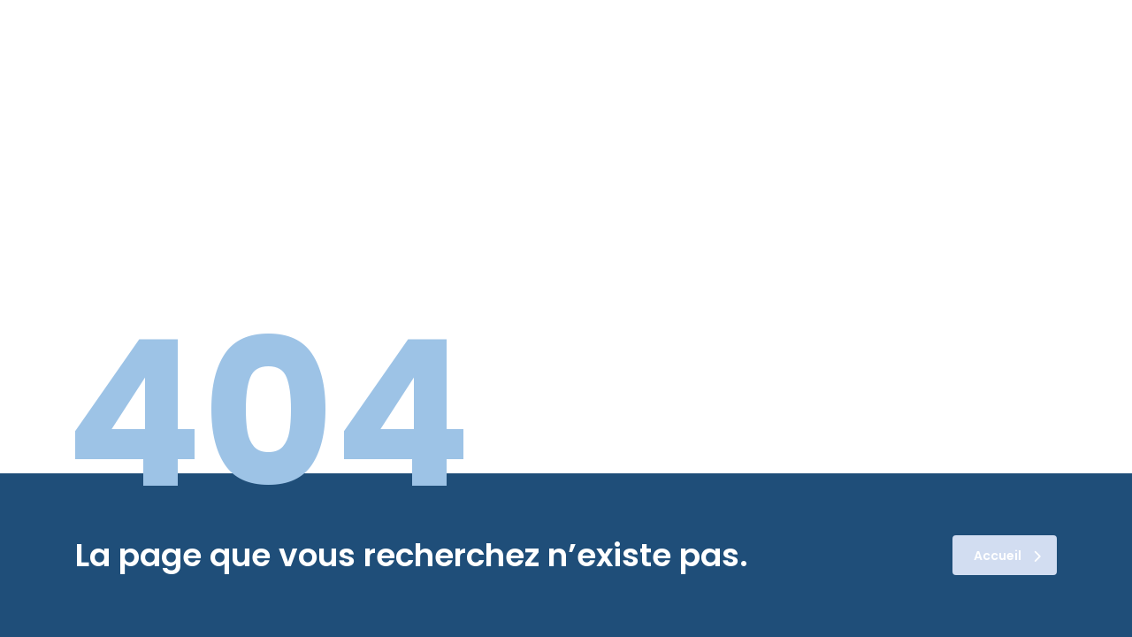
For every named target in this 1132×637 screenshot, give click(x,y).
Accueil (1007, 555)
